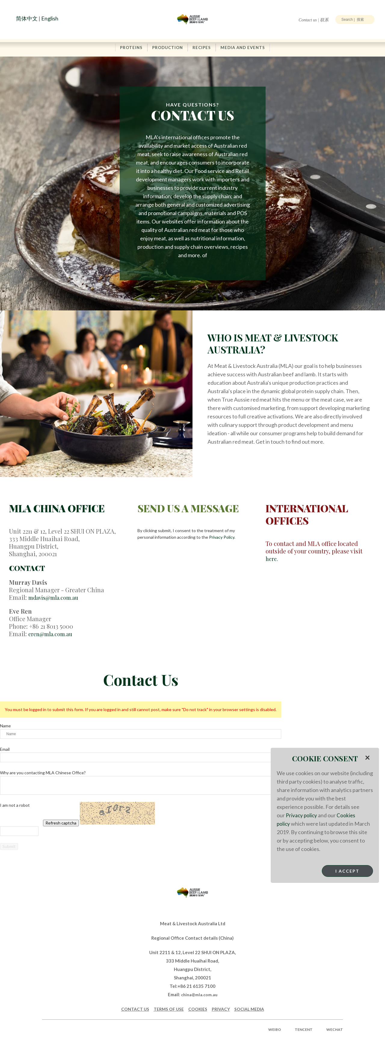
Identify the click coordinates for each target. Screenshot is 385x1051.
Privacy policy (302, 815)
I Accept (347, 871)
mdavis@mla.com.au (57, 597)
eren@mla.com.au (53, 634)
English (49, 18)
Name (5, 725)
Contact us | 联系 (313, 20)
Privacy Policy (221, 537)
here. (272, 559)
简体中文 (27, 18)
